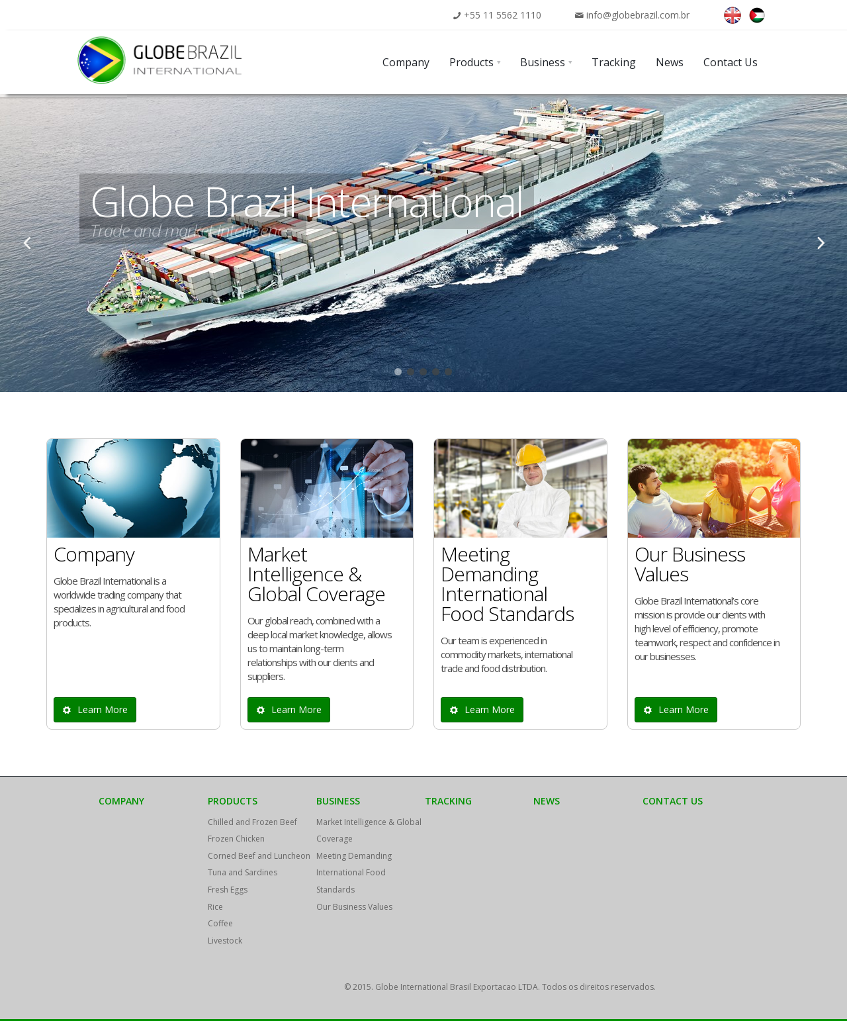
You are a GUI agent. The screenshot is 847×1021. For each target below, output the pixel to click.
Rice (215, 906)
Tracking (448, 801)
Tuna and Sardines (242, 872)
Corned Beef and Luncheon (259, 855)
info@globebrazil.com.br (638, 15)
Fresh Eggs (227, 889)
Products (232, 801)
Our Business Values (354, 906)
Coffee (220, 923)
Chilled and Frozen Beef (252, 822)
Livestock (225, 940)
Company (121, 801)
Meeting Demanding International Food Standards (354, 872)
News (546, 801)
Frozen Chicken (236, 838)
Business (338, 801)
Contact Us (673, 801)
